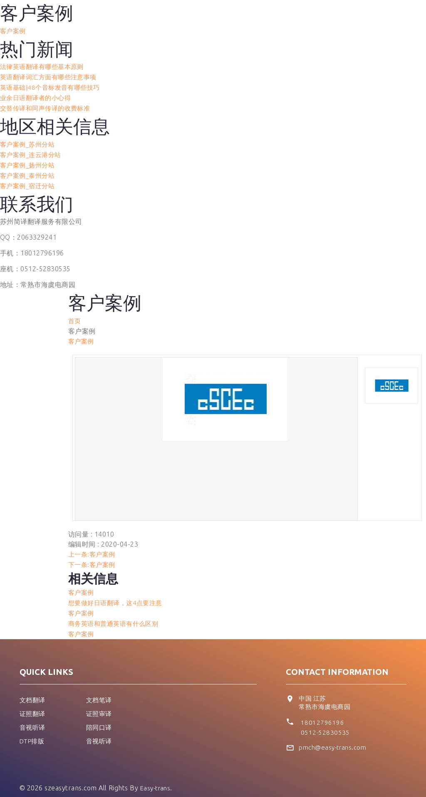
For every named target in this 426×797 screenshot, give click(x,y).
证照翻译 (33, 705)
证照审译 (100, 705)
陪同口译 (100, 718)
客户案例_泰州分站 (29, 171)
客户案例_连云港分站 (32, 151)
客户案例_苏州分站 (29, 141)
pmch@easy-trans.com (335, 739)
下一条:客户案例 (93, 558)
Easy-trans (156, 779)
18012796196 (322, 714)
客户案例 (13, 30)
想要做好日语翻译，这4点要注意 (118, 596)
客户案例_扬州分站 (29, 161)
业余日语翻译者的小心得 (37, 96)
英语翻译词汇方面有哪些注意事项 (51, 76)
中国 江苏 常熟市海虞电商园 (326, 694)
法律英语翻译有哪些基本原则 (44, 66)
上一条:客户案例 (93, 548)
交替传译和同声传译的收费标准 (48, 106)
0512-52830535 (326, 724)
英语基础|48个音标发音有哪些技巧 (53, 86)
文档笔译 (100, 691)
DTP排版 (33, 731)
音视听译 (33, 718)
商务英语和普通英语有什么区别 (116, 616)
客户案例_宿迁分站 (29, 181)
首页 (75, 316)
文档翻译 (33, 691)
